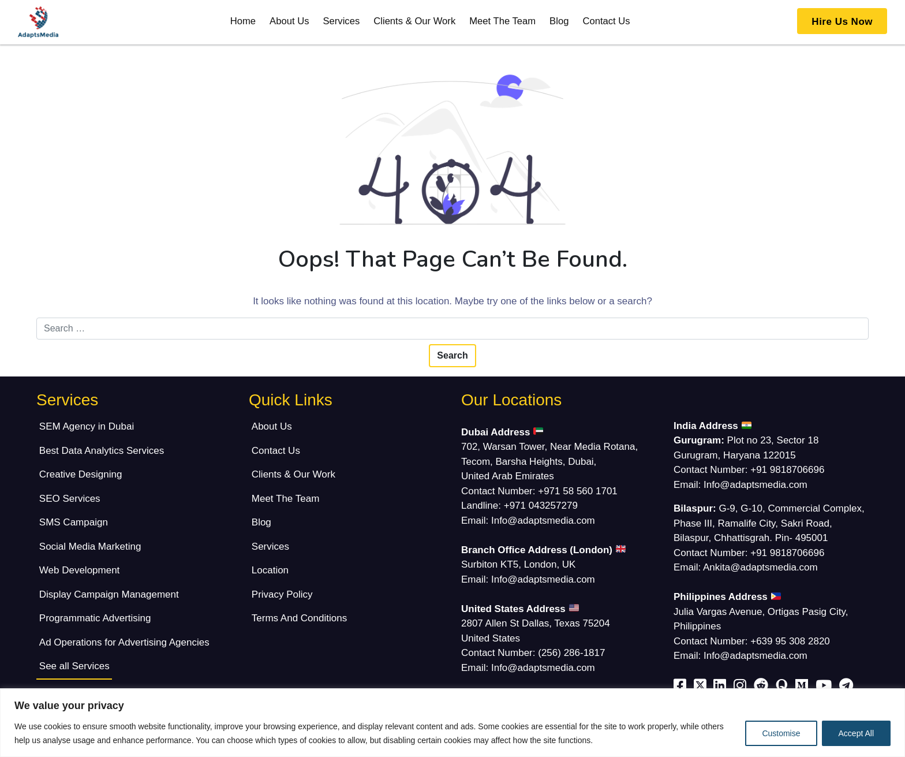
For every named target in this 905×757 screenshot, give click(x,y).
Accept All (856, 733)
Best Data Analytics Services (101, 450)
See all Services (74, 666)
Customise (781, 733)
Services (341, 21)
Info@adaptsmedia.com (543, 520)
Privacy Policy (282, 594)
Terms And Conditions (299, 618)
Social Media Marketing (90, 546)
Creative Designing (80, 474)
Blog (559, 21)
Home (243, 21)
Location (270, 570)
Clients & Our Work (414, 21)
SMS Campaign (73, 522)
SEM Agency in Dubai (86, 426)
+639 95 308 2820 (790, 641)
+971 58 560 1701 (578, 491)
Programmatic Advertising (95, 618)
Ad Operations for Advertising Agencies (124, 642)
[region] (452, 722)
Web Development (79, 570)
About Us (289, 21)
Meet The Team (502, 21)
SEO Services (69, 498)
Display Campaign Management (109, 594)
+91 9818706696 (787, 469)
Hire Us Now (842, 21)
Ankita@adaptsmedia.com (760, 567)
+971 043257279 (541, 505)
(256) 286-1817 (571, 652)
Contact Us (606, 21)
